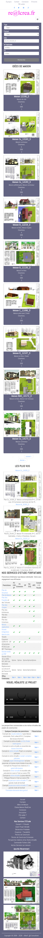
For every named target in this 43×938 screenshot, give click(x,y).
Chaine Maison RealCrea (23, 807)
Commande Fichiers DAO (22, 842)
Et (5, 50)
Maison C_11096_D (21, 310)
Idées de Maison (22, 804)
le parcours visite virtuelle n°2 (18, 785)
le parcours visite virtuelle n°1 (18, 780)
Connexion (25, 2)
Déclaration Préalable (22, 829)
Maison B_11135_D (21, 267)
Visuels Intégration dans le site (5, 631)
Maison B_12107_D (21, 353)
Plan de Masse (6, 595)
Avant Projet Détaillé (22, 827)
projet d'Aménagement (17, 761)
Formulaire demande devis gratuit (17, 790)
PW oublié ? (23, 815)
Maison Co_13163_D (21, 139)
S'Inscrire (34, 2)
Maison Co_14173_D (21, 438)
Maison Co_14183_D (21, 182)
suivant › (29, 456)
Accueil (22, 799)
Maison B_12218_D (21, 224)
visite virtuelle (14, 751)
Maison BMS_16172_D (21, 395)
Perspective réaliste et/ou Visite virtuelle (22, 840)
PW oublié (21, 4)
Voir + (14, 677)
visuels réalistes (16, 734)
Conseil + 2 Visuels (22, 824)
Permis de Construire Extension (22, 837)
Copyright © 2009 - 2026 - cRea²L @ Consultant (21, 935)
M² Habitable (8, 45)
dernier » (23, 460)
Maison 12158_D (21, 96)
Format (6, 31)
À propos (9, 2)
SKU (5, 38)
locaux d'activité (16, 748)
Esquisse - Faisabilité (22, 832)
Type (5, 25)
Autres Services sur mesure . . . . (22, 845)
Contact (16, 2)
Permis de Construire (22, 834)
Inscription (22, 812)
